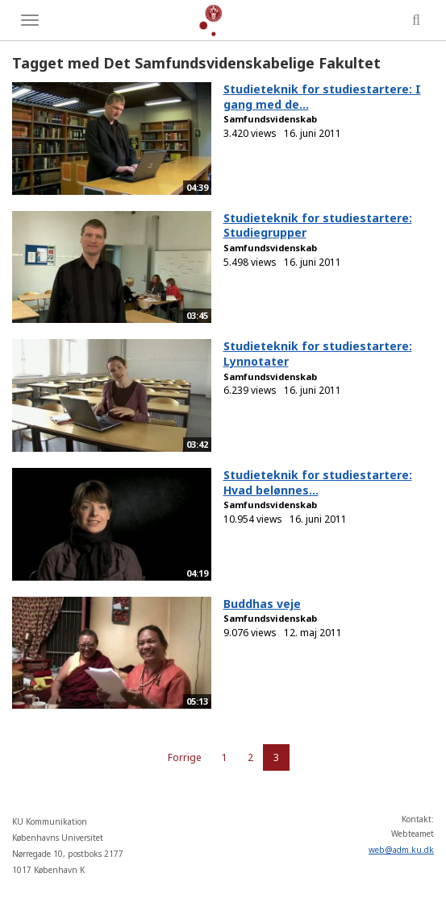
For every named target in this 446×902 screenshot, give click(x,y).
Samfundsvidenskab (270, 119)
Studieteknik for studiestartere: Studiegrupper (317, 225)
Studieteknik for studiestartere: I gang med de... (322, 96)
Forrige (185, 757)
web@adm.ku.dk (401, 849)
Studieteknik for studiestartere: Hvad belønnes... (317, 482)
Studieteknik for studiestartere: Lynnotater (317, 353)
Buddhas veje (262, 603)
